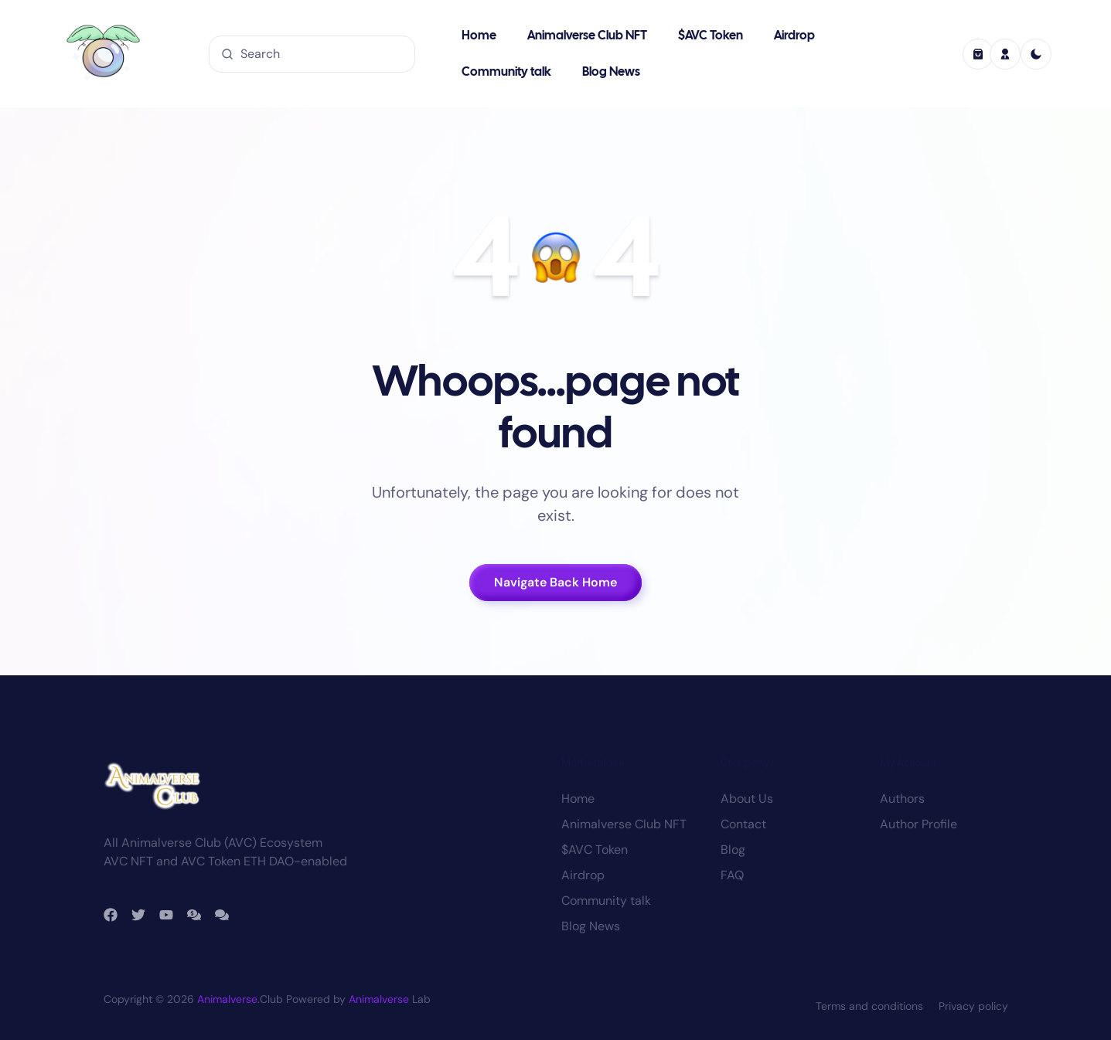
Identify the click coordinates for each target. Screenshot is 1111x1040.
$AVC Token (710, 36)
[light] (1036, 54)
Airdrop (794, 36)
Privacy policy (973, 1006)
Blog (733, 849)
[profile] (1005, 54)
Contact (743, 824)
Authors (902, 798)
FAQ (732, 875)
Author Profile (918, 824)
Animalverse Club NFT (587, 36)
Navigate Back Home (555, 582)
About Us (747, 798)
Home (479, 36)
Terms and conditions (869, 1006)
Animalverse (227, 999)
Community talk (506, 72)
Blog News (611, 72)
